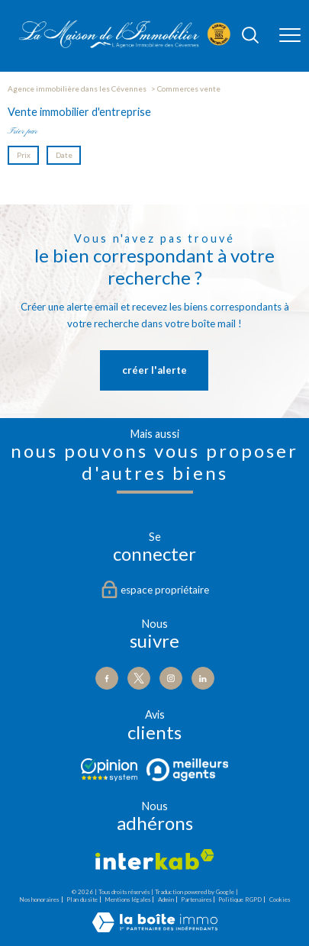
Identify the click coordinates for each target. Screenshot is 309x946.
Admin (166, 899)
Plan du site (82, 899)
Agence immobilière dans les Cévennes (77, 88)
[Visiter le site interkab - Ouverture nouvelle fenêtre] (154, 859)
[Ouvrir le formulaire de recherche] (250, 36)
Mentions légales (127, 899)
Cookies (279, 899)
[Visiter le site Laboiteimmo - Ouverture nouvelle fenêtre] (154, 929)
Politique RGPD (240, 899)
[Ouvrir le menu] (290, 36)
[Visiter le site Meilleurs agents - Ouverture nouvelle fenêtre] (187, 769)
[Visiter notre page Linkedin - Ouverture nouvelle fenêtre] (203, 678)
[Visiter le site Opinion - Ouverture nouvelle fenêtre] (109, 769)
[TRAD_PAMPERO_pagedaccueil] (124, 45)
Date (63, 155)
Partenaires (196, 899)
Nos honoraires (39, 899)
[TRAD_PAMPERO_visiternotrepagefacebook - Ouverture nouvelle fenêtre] (106, 678)
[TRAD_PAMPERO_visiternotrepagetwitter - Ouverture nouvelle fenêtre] (138, 678)
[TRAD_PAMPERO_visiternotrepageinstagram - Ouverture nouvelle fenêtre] (170, 678)
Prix (24, 155)
